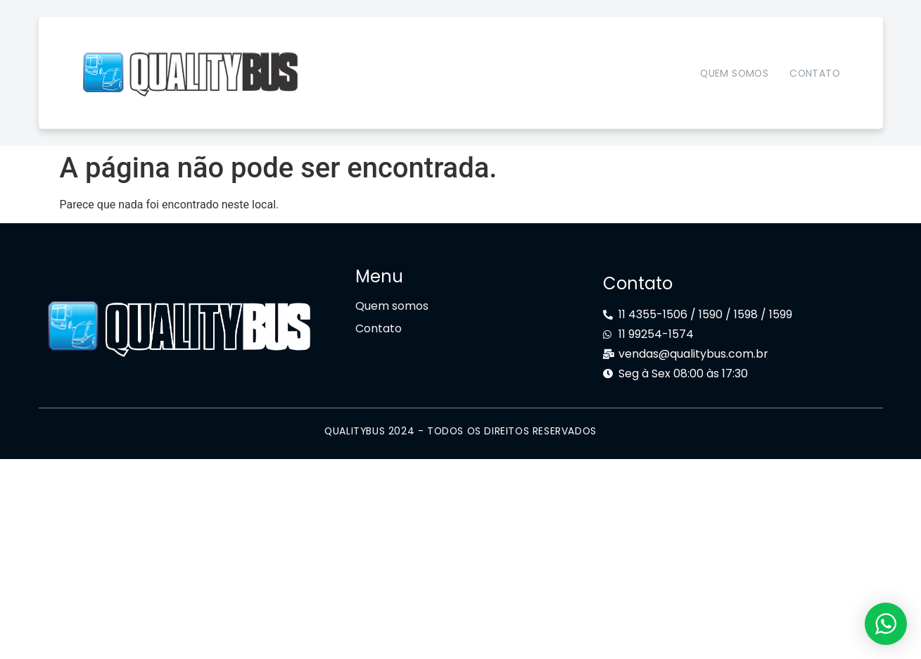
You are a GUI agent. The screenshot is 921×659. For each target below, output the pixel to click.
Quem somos (734, 73)
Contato (814, 73)
